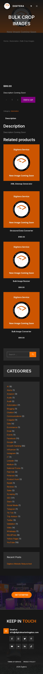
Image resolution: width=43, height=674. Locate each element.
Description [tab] (10, 118)
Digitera (18, 6)
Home (5, 41)
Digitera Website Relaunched (19, 564)
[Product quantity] (12, 100)
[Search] (33, 354)
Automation (14, 41)
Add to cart (28, 100)
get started (21, 595)
